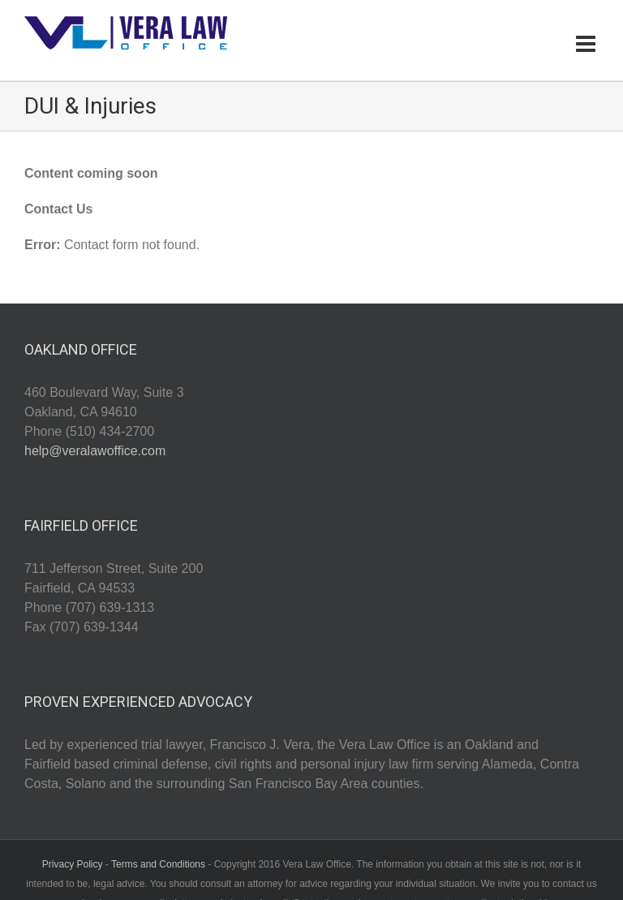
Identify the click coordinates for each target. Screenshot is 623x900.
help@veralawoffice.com (94, 451)
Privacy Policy (72, 864)
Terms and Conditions (158, 864)
